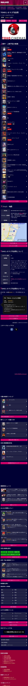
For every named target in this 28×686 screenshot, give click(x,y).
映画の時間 (3, 7)
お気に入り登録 (22, 20)
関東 (16, 589)
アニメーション (18, 613)
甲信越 (2, 597)
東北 (16, 595)
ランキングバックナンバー (10, 679)
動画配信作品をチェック (13, 463)
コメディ (3, 618)
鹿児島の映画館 (11, 8)
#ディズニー (3, 552)
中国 (2, 600)
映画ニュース (7, 685)
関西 (2, 592)
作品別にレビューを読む (9, 663)
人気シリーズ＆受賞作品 (9, 660)
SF (1, 615)
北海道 (2, 595)
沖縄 (16, 603)
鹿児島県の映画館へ (5, 639)
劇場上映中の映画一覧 (13, 439)
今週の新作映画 (7, 657)
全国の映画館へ (13, 606)
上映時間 (8, 20)
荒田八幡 (21, 213)
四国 (16, 600)
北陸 (16, 597)
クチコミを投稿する (13, 318)
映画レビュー (14, 545)
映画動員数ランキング (9, 677)
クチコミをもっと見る (13, 316)
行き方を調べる (13, 243)
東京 (2, 589)
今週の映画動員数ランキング (7, 416)
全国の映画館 (7, 669)
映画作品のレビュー (8, 661)
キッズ (16, 615)
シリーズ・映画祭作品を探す (13, 557)
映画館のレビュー (8, 671)
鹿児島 (2, 17)
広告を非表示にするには (20, 374)
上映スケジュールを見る (13, 201)
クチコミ (14, 20)
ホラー (16, 618)
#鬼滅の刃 (16, 552)
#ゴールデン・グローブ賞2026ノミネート (10, 554)
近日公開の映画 (7, 658)
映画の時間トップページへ (7, 645)
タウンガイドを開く (13, 245)
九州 (2, 603)
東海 (16, 592)
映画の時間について (13, 636)
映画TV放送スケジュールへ (14, 580)
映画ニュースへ (13, 505)
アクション (3, 613)
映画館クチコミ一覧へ (13, 622)
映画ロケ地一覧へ (13, 625)
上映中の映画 (7, 655)
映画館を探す (10, 7)
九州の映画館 (18, 7)
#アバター (10, 552)
